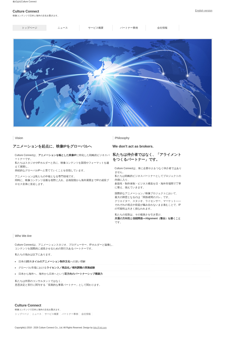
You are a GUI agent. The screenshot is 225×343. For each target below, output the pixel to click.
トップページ (29, 27)
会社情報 (162, 27)
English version (203, 10)
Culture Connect (36, 13)
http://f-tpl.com (100, 327)
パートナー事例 (129, 27)
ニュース (63, 27)
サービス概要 (95, 27)
